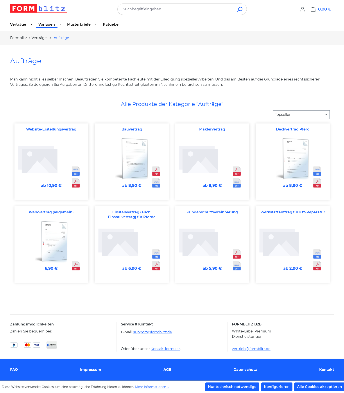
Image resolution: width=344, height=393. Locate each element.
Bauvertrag (132, 129)
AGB (167, 370)
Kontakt (326, 370)
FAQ (14, 370)
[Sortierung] (301, 114)
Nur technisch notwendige (232, 387)
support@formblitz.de (152, 332)
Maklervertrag (212, 129)
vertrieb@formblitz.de (251, 349)
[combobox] (175, 9)
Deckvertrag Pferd (293, 129)
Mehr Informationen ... (152, 387)
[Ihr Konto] (302, 9)
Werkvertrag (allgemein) (51, 212)
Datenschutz (245, 370)
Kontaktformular (165, 349)
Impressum (90, 370)
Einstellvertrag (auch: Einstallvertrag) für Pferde (132, 214)
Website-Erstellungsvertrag (51, 129)
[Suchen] (240, 9)
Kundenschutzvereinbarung (212, 212)
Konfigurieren (277, 387)
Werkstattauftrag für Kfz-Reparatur (292, 212)
